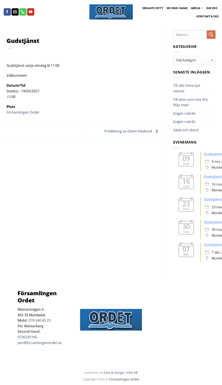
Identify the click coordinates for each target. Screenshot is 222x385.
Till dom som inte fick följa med (190, 102)
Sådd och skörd (186, 130)
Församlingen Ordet (23, 112)
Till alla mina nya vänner (186, 88)
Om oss (211, 8)
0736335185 (27, 337)
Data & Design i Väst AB (121, 372)
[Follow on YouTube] (30, 12)
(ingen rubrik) (184, 113)
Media (197, 8)
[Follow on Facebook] (7, 12)
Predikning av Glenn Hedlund (132, 131)
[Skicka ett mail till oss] (15, 12)
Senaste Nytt (152, 8)
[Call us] (22, 12)
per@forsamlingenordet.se (40, 342)
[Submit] (211, 34)
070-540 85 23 (39, 320)
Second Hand (177, 8)
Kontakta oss (207, 16)
